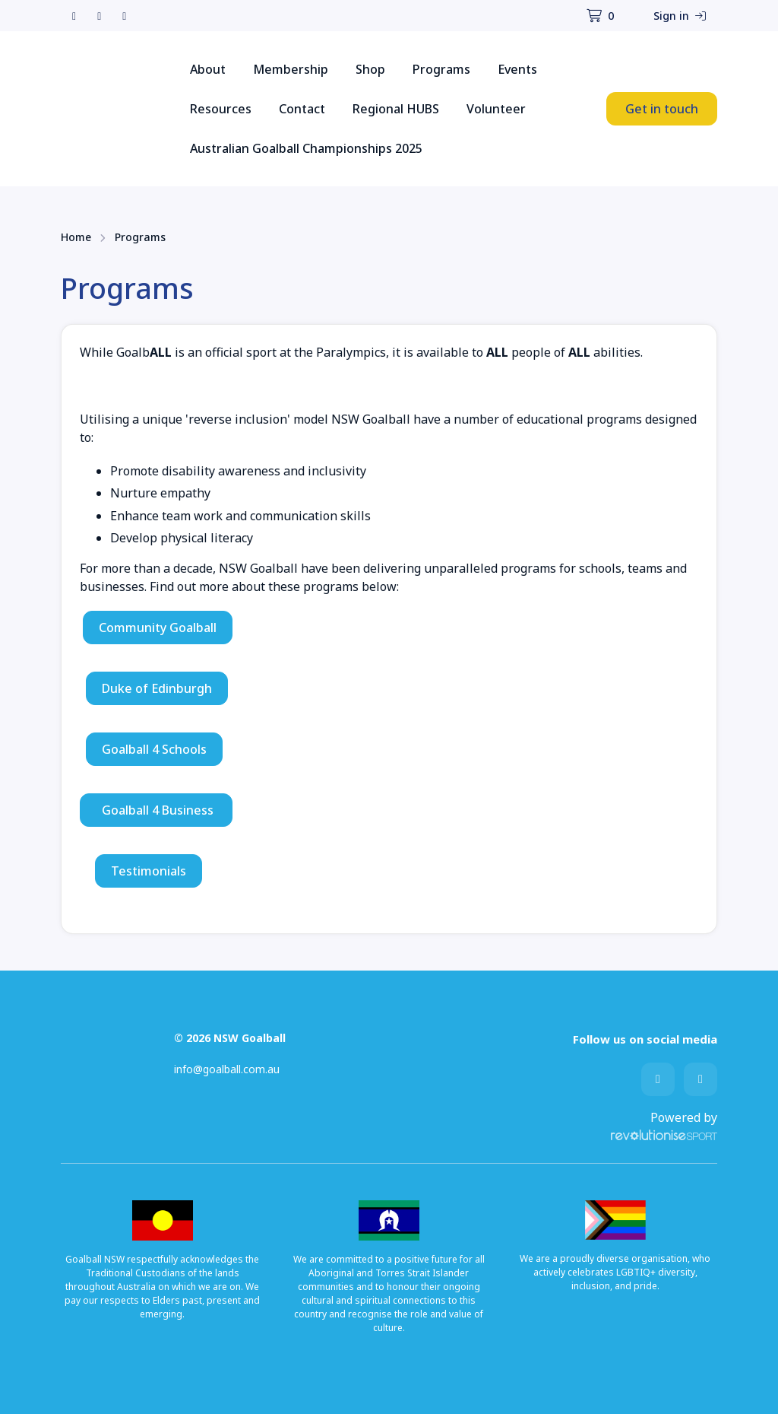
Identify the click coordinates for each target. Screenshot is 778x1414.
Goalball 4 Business (156, 810)
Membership (290, 69)
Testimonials (148, 871)
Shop (370, 69)
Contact (302, 108)
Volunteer (496, 108)
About (208, 69)
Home (76, 237)
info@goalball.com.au (227, 1069)
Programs (441, 69)
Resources (220, 108)
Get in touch (661, 108)
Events (517, 69)
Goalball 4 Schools (154, 749)
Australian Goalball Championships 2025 (306, 148)
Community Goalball (158, 627)
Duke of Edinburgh (157, 688)
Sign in (679, 15)
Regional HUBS (396, 108)
